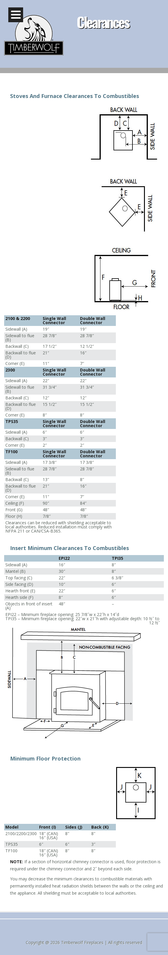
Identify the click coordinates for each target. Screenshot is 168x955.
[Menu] (15, 14)
